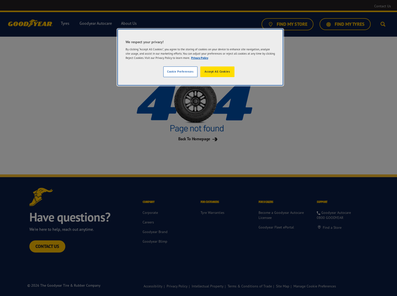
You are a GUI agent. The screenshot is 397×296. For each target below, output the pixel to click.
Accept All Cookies (217, 71)
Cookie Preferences (180, 71)
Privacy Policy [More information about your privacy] (199, 58)
